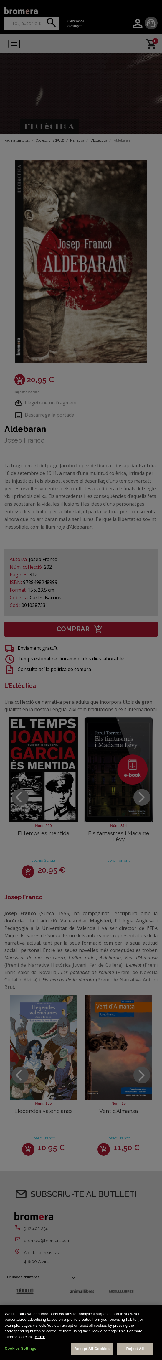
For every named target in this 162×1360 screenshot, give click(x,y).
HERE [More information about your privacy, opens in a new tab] (40, 1337)
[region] (81, 1332)
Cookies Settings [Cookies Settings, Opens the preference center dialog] (21, 1348)
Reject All (135, 1348)
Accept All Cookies (92, 1348)
